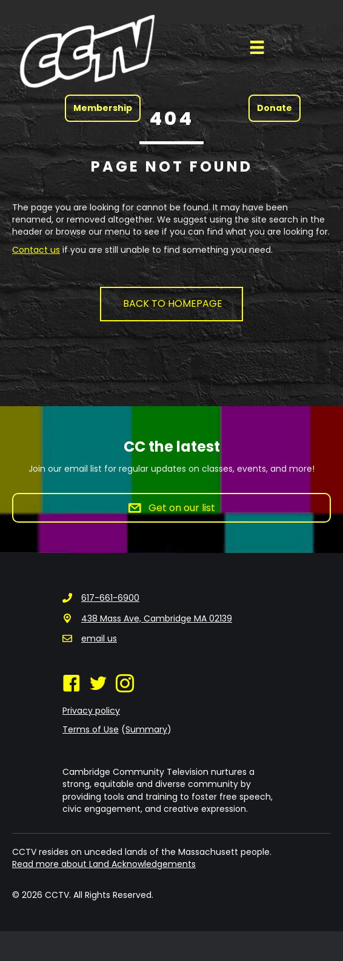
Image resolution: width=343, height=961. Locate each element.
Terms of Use (90, 729)
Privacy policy (91, 711)
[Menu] (257, 47)
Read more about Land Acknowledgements (104, 864)
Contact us (36, 250)
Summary (146, 729)
